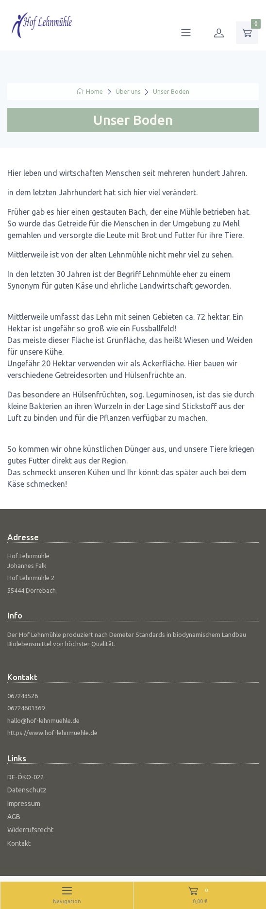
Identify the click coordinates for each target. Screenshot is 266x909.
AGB (13, 817)
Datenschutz (27, 790)
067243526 (22, 695)
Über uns (128, 91)
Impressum (23, 803)
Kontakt (19, 843)
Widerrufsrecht (30, 830)
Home (90, 91)
